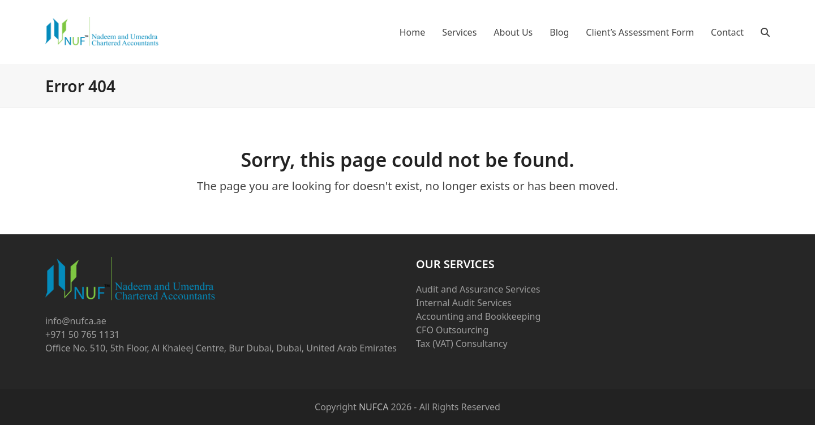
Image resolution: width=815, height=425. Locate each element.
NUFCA (374, 407)
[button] (765, 32)
